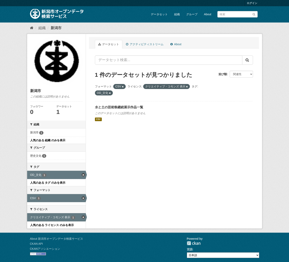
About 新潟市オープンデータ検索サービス (56, 238)
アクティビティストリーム (145, 44)
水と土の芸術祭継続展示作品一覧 (119, 107)
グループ (191, 14)
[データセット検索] (237, 14)
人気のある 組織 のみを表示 (48, 140)
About (207, 14)
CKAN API (36, 243)
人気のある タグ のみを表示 (48, 182)
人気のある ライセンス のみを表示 (52, 225)
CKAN (194, 243)
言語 (189, 249)
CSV (98, 119)
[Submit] (254, 14)
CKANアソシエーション (45, 248)
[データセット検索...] (168, 60)
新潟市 (56, 28)
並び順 (222, 74)
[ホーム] (31, 28)
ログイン (252, 3)
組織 (177, 14)
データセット (159, 14)
